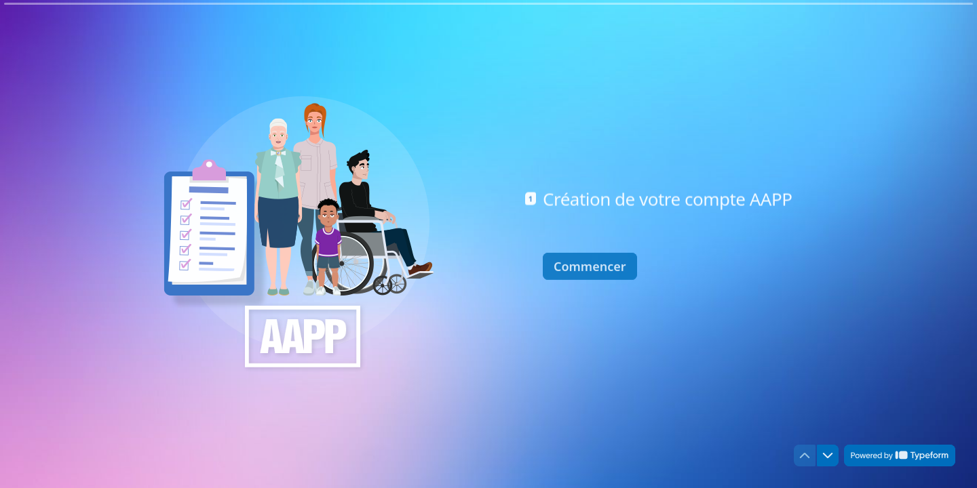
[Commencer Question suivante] (590, 264)
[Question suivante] (828, 455)
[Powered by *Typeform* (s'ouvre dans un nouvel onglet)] (899, 455)
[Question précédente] (805, 455)
